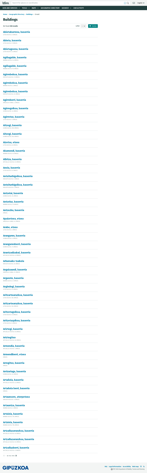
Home (5, 14)
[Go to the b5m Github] (141, 466)
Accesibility (127, 466)
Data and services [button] (10, 8)
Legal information (115, 466)
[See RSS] (143, 466)
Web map (135, 466)
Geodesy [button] (65, 8)
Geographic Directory (50, 8)
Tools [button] (24, 8)
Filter (92, 26)
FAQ (106, 466)
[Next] (16, 455)
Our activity (78, 8)
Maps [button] (34, 8)
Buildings (29, 14)
